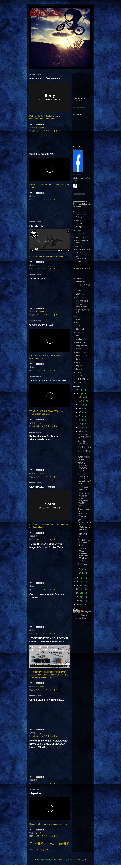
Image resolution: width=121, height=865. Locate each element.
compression (81, 346)
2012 (78, 589)
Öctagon (51, 256)
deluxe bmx (81, 342)
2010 (78, 597)
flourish (79, 220)
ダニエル (80, 297)
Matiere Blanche (51, 824)
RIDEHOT (80, 224)
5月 (80, 424)
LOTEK (79, 376)
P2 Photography (59, 184)
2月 (80, 569)
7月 (80, 416)
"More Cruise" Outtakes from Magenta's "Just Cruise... (84, 499)
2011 (78, 593)
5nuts (78, 322)
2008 (78, 604)
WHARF (79, 227)
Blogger (82, 859)
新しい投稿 (36, 843)
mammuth (58, 859)
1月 (80, 573)
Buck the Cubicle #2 (41, 154)
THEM (78, 372)
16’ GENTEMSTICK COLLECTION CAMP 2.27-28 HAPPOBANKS (84, 528)
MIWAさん (80, 294)
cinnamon (80, 230)
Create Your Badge (77, 174)
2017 (78, 390)
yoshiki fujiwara (84, 204)
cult (77, 336)
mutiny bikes (81, 356)
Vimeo (51, 119)
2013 (78, 585)
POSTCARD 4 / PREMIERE (44, 78)
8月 (80, 412)
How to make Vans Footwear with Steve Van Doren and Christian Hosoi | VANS (48, 743)
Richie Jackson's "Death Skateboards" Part (84, 478)
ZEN (78, 332)
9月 (80, 408)
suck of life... (81, 282)
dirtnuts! (45, 13)
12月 (81, 397)
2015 (78, 578)
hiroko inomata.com (81, 257)
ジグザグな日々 (83, 301)
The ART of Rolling (81, 216)
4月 (80, 427)
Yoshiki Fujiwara (76, 149)
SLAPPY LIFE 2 (38, 278)
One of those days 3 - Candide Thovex (83, 512)
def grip (79, 369)
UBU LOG (80, 291)
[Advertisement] (49, 142)
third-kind (80, 329)
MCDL (78, 253)
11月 (81, 401)
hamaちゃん (81, 237)
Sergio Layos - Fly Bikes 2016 (46, 699)
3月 (80, 431)
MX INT (79, 326)
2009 (78, 600)
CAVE (78, 349)
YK (77, 275)
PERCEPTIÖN (37, 225)
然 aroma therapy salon (81, 305)
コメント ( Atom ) (42, 849)
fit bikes (79, 339)
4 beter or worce (83, 268)
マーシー (80, 265)
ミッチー (87, 612)
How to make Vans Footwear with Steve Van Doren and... (84, 555)
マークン (80, 234)
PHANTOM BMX (83, 249)
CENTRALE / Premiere (42, 486)
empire (79, 366)
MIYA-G (79, 278)
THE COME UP (82, 379)
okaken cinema (36, 414)
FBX (78, 272)
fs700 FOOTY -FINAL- (41, 325)
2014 (78, 581)
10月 (81, 405)
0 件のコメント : (49, 131)
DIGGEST (80, 382)
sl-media (79, 319)
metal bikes (81, 352)
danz (78, 362)
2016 (78, 394)
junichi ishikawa (80, 202)
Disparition (35, 793)
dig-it (78, 359)
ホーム (51, 843)
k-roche (79, 246)
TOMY (78, 262)
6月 (80, 420)
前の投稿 (64, 843)
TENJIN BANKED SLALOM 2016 (48, 380)
